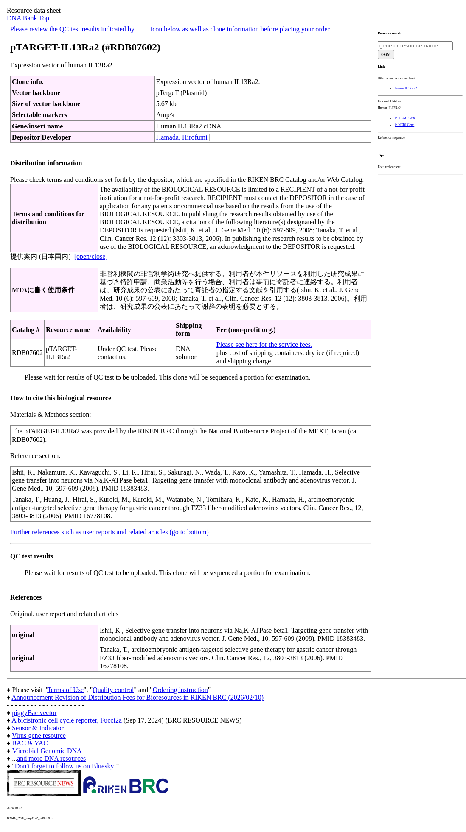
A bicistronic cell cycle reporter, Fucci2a (66, 720)
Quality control (113, 689)
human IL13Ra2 (406, 88)
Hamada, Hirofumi (182, 137)
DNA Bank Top (28, 18)
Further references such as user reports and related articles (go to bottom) (109, 532)
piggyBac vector (34, 712)
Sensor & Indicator (38, 727)
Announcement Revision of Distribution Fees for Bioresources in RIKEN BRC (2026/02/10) (137, 697)
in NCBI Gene (404, 125)
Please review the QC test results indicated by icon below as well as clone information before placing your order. (170, 29)
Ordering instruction (180, 689)
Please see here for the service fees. (264, 344)
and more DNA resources (51, 758)
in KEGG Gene (405, 118)
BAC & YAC (30, 743)
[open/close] (91, 256)
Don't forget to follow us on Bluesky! (65, 766)
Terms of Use (65, 689)
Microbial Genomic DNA (46, 750)
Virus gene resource (39, 735)
